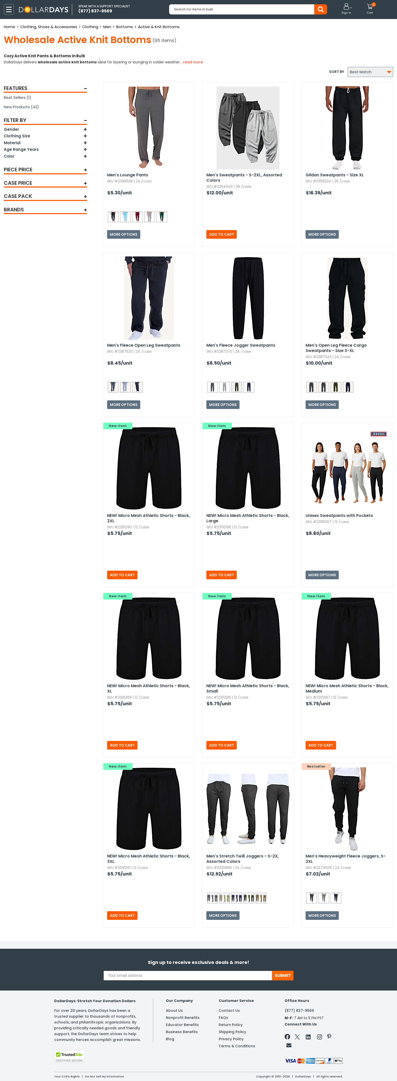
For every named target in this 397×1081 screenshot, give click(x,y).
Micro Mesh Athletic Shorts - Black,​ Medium (347, 688)
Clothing (90, 26)
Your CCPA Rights (67, 1076)
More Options (123, 234)
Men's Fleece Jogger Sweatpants (240, 345)
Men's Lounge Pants (127, 175)
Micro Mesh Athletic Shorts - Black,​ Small (247, 688)
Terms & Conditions (237, 1046)
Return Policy (231, 1024)
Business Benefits (182, 1031)
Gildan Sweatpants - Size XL (335, 175)
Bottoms (124, 26)
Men (107, 26)
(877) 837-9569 (299, 1010)
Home (9, 26)
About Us (174, 1010)
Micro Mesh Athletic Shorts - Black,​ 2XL (148, 518)
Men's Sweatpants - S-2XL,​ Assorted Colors (244, 177)
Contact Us (229, 1010)
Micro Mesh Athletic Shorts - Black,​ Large (247, 518)
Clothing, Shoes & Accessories (48, 26)
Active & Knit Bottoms (159, 26)
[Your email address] (188, 975)
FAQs (223, 1017)
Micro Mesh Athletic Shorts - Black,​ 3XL (148, 858)
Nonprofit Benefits (183, 1017)
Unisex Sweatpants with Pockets (339, 515)
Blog (170, 1038)
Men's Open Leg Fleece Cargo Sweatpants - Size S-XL (336, 348)
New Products (21, 106)
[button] (346, 9)
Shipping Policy (232, 1031)
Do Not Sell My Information (104, 1076)
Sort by (336, 71)
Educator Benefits (182, 1024)
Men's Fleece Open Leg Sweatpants (143, 345)
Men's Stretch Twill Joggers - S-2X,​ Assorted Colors (242, 858)
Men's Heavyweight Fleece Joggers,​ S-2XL (346, 858)
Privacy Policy (231, 1038)
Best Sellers (17, 97)
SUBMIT (283, 975)
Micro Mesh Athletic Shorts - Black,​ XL (148, 688)
